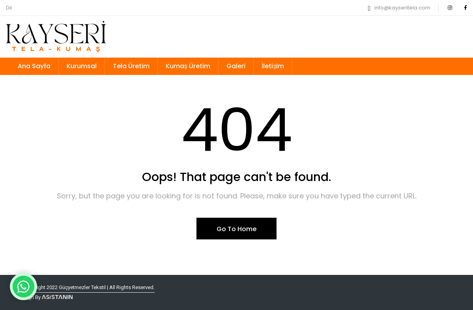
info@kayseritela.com (402, 7)
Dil (9, 7)
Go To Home (236, 228)
